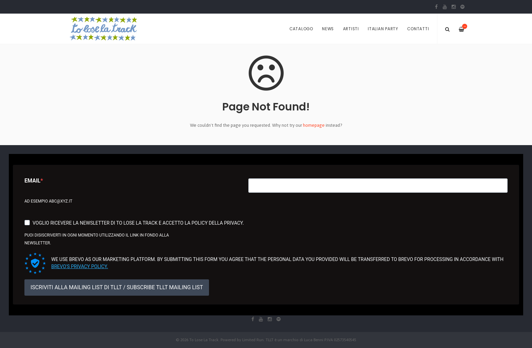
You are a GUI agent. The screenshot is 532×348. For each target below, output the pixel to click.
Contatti (418, 29)
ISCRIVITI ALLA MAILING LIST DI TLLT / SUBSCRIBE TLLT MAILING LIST (117, 287)
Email (32, 180)
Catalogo (301, 29)
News (328, 29)
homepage (314, 125)
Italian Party (383, 29)
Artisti (351, 29)
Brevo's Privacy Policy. (79, 266)
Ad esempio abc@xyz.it (48, 201)
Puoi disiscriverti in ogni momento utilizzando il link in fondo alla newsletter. (96, 239)
